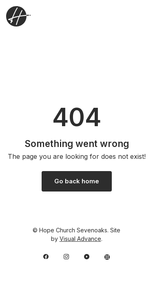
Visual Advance (80, 238)
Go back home (76, 181)
